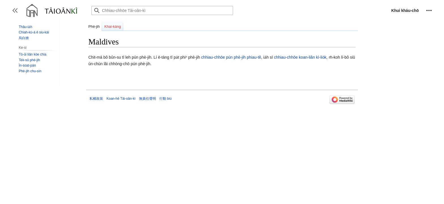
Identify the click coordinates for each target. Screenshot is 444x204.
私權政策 (96, 99)
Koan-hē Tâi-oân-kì (121, 99)
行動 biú (165, 99)
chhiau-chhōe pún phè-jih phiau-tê (231, 57)
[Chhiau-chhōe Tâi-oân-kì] (162, 10)
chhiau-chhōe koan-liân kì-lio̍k (300, 57)
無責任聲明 (147, 99)
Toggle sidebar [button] (17, 13)
